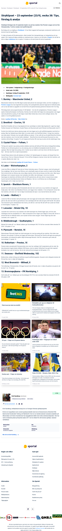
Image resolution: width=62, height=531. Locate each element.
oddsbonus (12, 39)
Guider (3, 486)
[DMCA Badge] (2, 517)
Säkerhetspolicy (5, 497)
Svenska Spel (17, 96)
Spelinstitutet (35, 465)
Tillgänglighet (4, 500)
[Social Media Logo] (28, 509)
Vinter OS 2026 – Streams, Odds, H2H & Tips (45, 373)
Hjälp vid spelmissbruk (37, 459)
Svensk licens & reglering (38, 474)
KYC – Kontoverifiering (7, 462)
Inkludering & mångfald (7, 465)
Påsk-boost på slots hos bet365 (11, 305)
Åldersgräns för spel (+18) (7, 459)
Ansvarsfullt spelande (37, 456)
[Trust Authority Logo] (15, 517)
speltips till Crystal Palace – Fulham (27, 162)
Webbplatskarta (5, 495)
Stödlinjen (34, 468)
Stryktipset (10, 8)
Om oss (34, 500)
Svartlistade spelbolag (37, 477)
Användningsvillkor (6, 456)
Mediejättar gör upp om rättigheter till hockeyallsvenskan (43, 304)
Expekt (50, 37)
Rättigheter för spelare (38, 462)
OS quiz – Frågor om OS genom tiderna (13, 340)
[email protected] (10, 404)
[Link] (15, 292)
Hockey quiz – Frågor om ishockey (12, 374)
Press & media (4, 492)
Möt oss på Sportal (37, 489)
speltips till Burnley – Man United (15, 119)
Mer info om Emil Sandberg (11, 435)
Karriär (34, 495)
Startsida (3, 8)
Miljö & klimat (35, 471)
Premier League (6, 105)
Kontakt (3, 489)
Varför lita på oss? (36, 492)
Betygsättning (35, 486)
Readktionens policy (37, 497)
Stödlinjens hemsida (40, 528)
